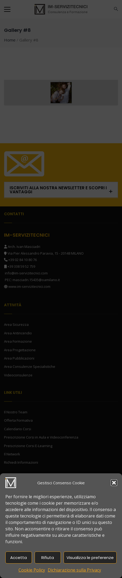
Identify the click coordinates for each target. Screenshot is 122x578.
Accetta (18, 557)
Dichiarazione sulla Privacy (74, 570)
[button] (114, 482)
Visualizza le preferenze (90, 557)
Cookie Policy (32, 570)
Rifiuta (47, 557)
